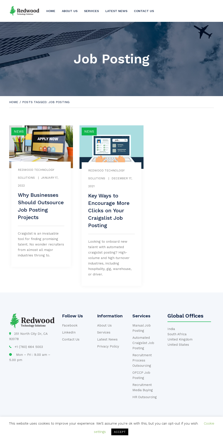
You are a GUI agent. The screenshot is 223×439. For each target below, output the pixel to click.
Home (50, 11)
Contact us (144, 11)
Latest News (116, 11)
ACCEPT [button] (120, 432)
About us (70, 11)
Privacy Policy (108, 346)
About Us (104, 325)
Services (91, 11)
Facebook (70, 325)
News (19, 131)
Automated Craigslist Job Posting (143, 343)
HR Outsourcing (144, 397)
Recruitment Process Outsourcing (142, 360)
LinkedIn (69, 332)
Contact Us (71, 339)
